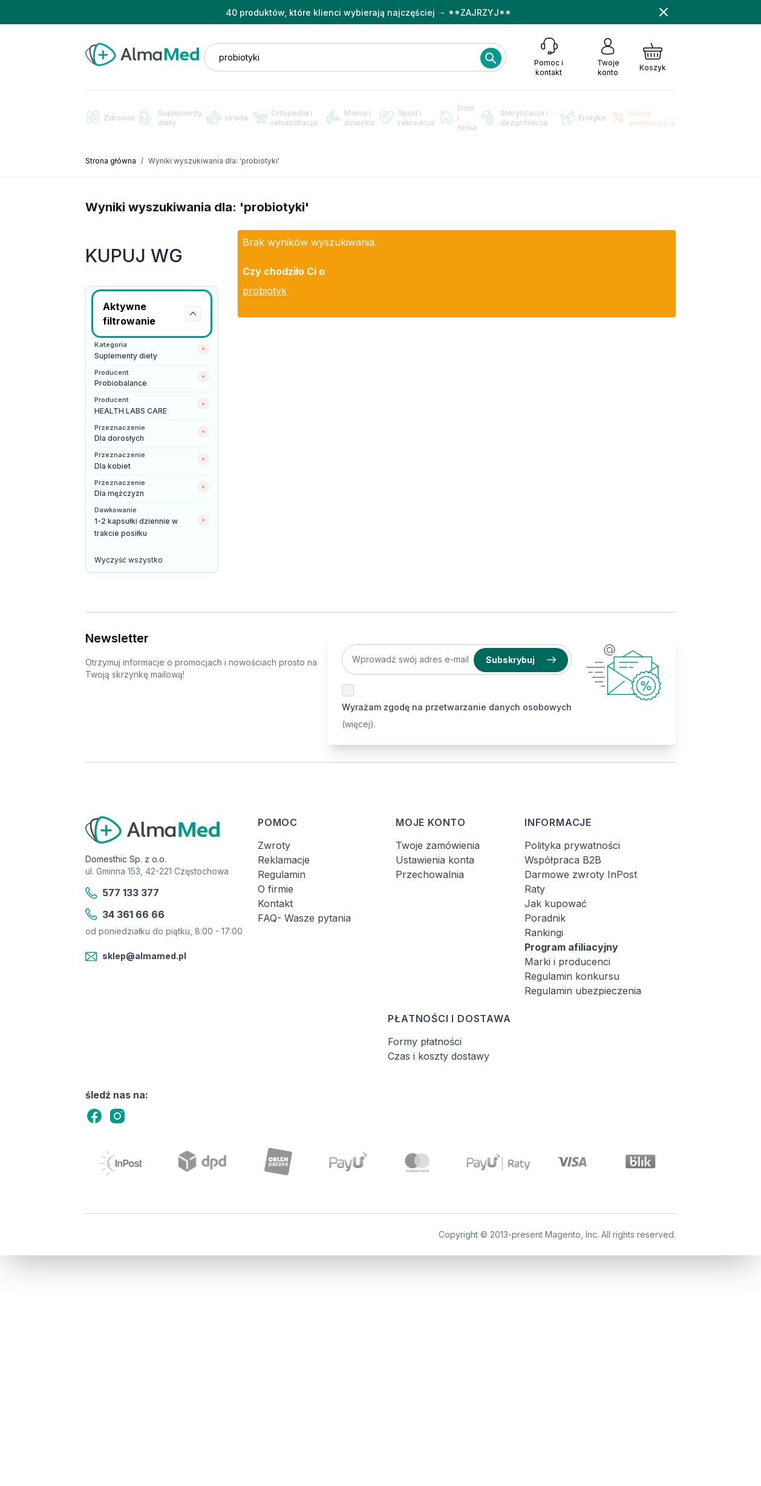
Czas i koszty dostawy (438, 1056)
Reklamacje (284, 860)
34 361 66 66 (125, 914)
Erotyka (583, 117)
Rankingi (543, 932)
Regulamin (281, 874)
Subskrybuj (521, 660)
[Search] (490, 58)
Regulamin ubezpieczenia (582, 991)
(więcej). (359, 724)
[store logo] (142, 54)
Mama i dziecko (350, 117)
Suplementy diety (171, 117)
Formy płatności (425, 1041)
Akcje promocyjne (643, 117)
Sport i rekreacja (407, 117)
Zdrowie (110, 117)
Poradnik (545, 918)
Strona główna (110, 160)
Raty (534, 889)
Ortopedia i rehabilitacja (285, 117)
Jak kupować (555, 903)
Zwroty (274, 845)
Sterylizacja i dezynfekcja (515, 117)
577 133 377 (122, 893)
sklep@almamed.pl (135, 957)
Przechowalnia (430, 874)
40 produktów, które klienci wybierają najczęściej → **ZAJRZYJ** (368, 12)
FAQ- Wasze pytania (304, 918)
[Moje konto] (608, 57)
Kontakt (275, 903)
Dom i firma (458, 117)
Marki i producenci (567, 962)
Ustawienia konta (435, 860)
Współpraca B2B (562, 860)
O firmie (275, 889)
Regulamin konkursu (571, 976)
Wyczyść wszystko (128, 559)
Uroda (227, 117)
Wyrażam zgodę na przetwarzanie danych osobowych (457, 707)
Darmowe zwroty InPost (580, 874)
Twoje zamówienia (438, 845)
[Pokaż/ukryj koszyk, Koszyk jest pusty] (652, 57)
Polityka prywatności (572, 845)
